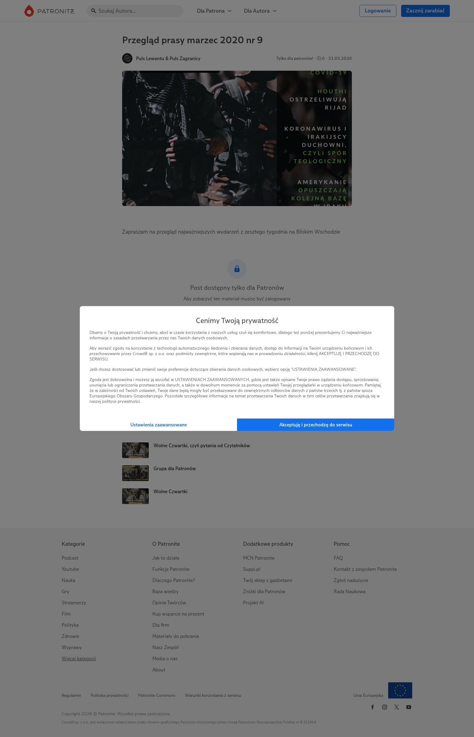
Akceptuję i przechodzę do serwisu (315, 425)
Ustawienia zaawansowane (158, 425)
